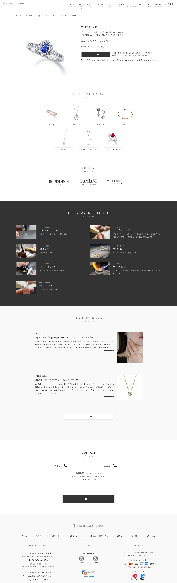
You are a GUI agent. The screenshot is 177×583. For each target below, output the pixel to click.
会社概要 (60, 573)
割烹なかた (113, 573)
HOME (73, 5)
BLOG (141, 5)
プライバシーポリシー (77, 573)
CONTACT (158, 5)
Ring (38, 15)
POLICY (132, 5)
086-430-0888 (120, 453)
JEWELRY (91, 5)
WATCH (81, 5)
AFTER (121, 5)
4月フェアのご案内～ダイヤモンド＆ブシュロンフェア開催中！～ (66, 337)
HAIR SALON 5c (97, 573)
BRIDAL (100, 5)
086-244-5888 (70, 453)
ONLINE (110, 5)
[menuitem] (169, 3)
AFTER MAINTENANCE (97, 517)
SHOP (149, 5)
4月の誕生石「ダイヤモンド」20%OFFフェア (56, 380)
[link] (88, 555)
